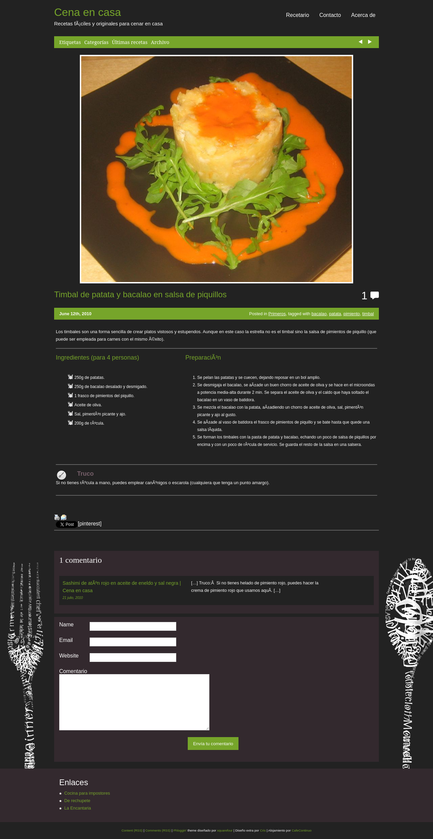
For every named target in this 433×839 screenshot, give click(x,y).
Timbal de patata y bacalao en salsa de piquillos (140, 294)
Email (66, 640)
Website (69, 656)
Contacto (330, 15)
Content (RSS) (131, 830)
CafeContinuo (302, 830)
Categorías (96, 42)
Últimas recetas (129, 42)
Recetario (297, 15)
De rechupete (77, 800)
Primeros (277, 313)
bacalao (319, 313)
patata (335, 313)
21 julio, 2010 (73, 598)
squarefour (224, 830)
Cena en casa (87, 12)
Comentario (73, 671)
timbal (368, 313)
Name (66, 624)
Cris (263, 830)
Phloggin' (179, 830)
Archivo (160, 42)
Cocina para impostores (87, 793)
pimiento (351, 313)
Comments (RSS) (157, 830)
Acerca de (363, 15)
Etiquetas (70, 42)
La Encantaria (77, 808)
